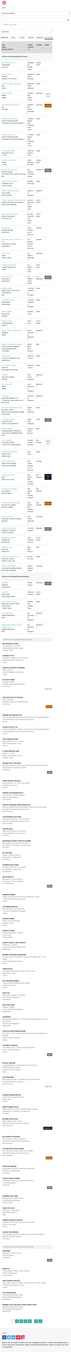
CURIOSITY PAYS (7, 74)
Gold (13, 38)
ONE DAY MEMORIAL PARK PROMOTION (14, 200)
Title (3, 45)
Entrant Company (30, 47)
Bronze (31, 38)
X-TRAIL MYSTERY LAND (9, 160)
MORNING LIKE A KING (8, 538)
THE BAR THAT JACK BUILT (10, 170)
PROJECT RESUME (7, 429)
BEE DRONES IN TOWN (8, 63)
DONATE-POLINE (7, 321)
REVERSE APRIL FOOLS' (8, 475)
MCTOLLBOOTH (7, 277)
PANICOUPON (6, 356)
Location (39, 45)
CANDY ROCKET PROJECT (10, 181)
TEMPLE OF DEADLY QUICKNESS (11, 84)
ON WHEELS (5, 396)
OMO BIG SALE (6, 228)
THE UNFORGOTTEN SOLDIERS (11, 503)
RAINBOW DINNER (7, 288)
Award (47, 45)
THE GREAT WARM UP (8, 419)
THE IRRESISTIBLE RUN (8, 300)
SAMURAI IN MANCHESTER (9, 452)
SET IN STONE (6, 253)
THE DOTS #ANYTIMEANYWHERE (12, 408)
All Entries (48, 38)
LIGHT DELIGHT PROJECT (9, 602)
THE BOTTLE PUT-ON (8, 135)
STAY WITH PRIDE (7, 93)
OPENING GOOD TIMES (9, 265)
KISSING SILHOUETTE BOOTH (10, 557)
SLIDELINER (5, 583)
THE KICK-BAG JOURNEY (9, 528)
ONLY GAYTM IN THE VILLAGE (10, 105)
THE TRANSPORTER (7, 613)
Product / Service (7, 49)
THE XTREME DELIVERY (8, 151)
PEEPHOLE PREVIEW (7, 517)
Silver (22, 38)
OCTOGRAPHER (6, 440)
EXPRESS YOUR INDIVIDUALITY (11, 191)
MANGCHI (5, 592)
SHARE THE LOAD (7, 547)
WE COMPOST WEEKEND (9, 489)
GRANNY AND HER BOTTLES (10, 119)
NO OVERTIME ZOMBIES (9, 365)
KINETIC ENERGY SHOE (8, 461)
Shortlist (40, 38)
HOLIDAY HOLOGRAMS (9, 566)
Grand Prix (4, 38)
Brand (4, 47)
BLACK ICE (5, 375)
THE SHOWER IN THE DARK (10, 214)
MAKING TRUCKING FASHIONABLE (12, 344)
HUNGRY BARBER (7, 312)
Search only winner (10, 25)
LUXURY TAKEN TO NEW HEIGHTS (12, 330)
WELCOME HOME (7, 384)
